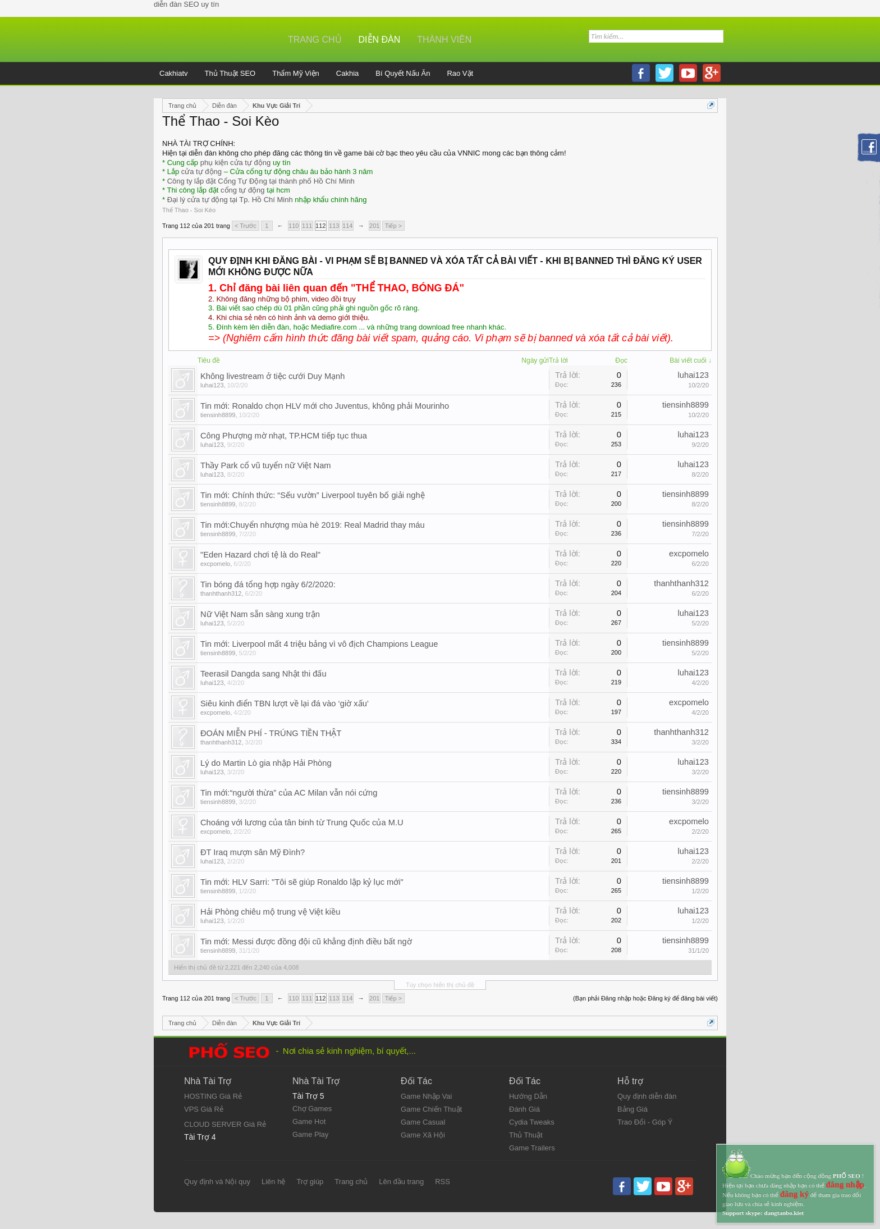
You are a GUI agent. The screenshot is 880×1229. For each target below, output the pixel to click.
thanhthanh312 (220, 593)
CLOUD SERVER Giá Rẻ (225, 1124)
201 (374, 225)
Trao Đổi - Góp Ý (645, 1122)
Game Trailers (532, 1148)
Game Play (310, 1134)
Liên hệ (273, 1181)
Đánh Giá (524, 1109)
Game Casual (423, 1122)
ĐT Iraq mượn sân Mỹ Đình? (252, 852)
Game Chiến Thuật (431, 1109)
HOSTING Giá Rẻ (213, 1096)
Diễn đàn (380, 39)
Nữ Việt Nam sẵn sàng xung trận (260, 614)
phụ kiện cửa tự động (235, 162)
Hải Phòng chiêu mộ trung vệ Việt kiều (270, 911)
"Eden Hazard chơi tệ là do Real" (260, 554)
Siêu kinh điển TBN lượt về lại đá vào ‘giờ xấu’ (284, 703)
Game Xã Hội (423, 1135)
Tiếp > (393, 225)
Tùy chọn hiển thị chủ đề (440, 984)
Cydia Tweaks (531, 1122)
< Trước (245, 225)
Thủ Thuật (526, 1135)
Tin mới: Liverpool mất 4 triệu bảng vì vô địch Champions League (319, 643)
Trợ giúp (309, 1181)
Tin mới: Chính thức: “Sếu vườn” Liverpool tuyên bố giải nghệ (312, 495)
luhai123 (212, 385)
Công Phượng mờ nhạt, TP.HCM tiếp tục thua (283, 435)
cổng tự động (243, 190)
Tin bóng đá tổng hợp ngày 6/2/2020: (268, 584)
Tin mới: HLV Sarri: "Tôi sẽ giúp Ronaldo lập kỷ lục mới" (302, 882)
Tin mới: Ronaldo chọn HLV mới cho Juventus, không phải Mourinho (324, 405)
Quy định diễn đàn (646, 1096)
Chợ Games (312, 1108)
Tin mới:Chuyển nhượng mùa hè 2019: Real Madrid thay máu (312, 524)
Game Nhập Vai (426, 1096)
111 (307, 225)
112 (320, 225)
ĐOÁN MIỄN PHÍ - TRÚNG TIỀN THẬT (270, 733)
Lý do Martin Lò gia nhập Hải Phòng (266, 763)
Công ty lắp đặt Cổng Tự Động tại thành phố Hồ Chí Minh (261, 181)
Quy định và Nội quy (217, 1181)
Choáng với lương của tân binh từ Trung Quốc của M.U (302, 822)
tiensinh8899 (217, 415)
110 (293, 225)
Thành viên (444, 39)
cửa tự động (201, 171)
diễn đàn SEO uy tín (186, 4)
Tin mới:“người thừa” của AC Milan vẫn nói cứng (288, 792)
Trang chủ (315, 39)
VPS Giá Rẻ (203, 1109)
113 (334, 225)
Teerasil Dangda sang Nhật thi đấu (263, 673)
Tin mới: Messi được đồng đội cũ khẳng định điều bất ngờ (306, 941)
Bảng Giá (632, 1109)
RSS (442, 1181)
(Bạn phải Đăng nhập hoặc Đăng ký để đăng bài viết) (645, 998)
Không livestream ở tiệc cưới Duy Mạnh (272, 376)
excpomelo (215, 563)
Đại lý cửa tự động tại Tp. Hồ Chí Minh (230, 199)
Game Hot (309, 1121)
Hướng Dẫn (528, 1096)
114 (347, 225)
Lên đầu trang (401, 1181)
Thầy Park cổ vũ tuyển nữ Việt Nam (265, 465)
